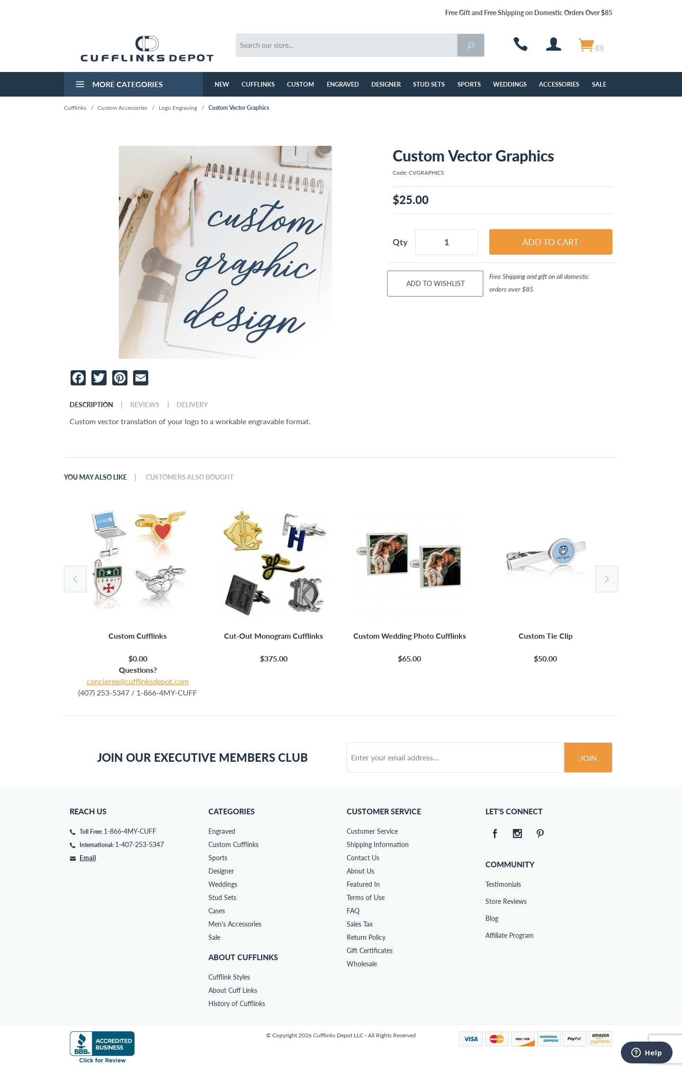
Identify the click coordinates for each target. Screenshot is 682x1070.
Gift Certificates (370, 950)
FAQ (353, 911)
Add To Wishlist (435, 283)
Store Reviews (492, 901)
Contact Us (363, 858)
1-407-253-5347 (139, 844)
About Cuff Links (232, 990)
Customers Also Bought (189, 477)
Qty (400, 242)
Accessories (559, 84)
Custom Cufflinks (233, 844)
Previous (75, 579)
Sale (599, 84)
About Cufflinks (243, 957)
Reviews (145, 405)
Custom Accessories (122, 107)
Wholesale (362, 964)
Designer (386, 84)
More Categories (118, 85)
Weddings (510, 84)
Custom (300, 84)
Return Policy (366, 937)
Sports (469, 84)
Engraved (343, 84)
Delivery (192, 405)
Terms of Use (366, 897)
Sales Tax (360, 924)
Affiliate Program (492, 935)
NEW (222, 84)
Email (88, 858)
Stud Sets (429, 84)
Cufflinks (258, 84)
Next (606, 579)
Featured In (363, 884)
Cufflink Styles (229, 977)
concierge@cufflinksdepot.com (137, 681)
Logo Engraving (178, 107)
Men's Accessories (234, 924)
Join (588, 757)
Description (91, 405)
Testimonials (492, 884)
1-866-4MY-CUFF (130, 831)
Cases (216, 911)
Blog (491, 918)
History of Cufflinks (236, 1003)
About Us (360, 871)
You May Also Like (95, 477)
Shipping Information (378, 844)
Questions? (138, 669)
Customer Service (372, 831)
